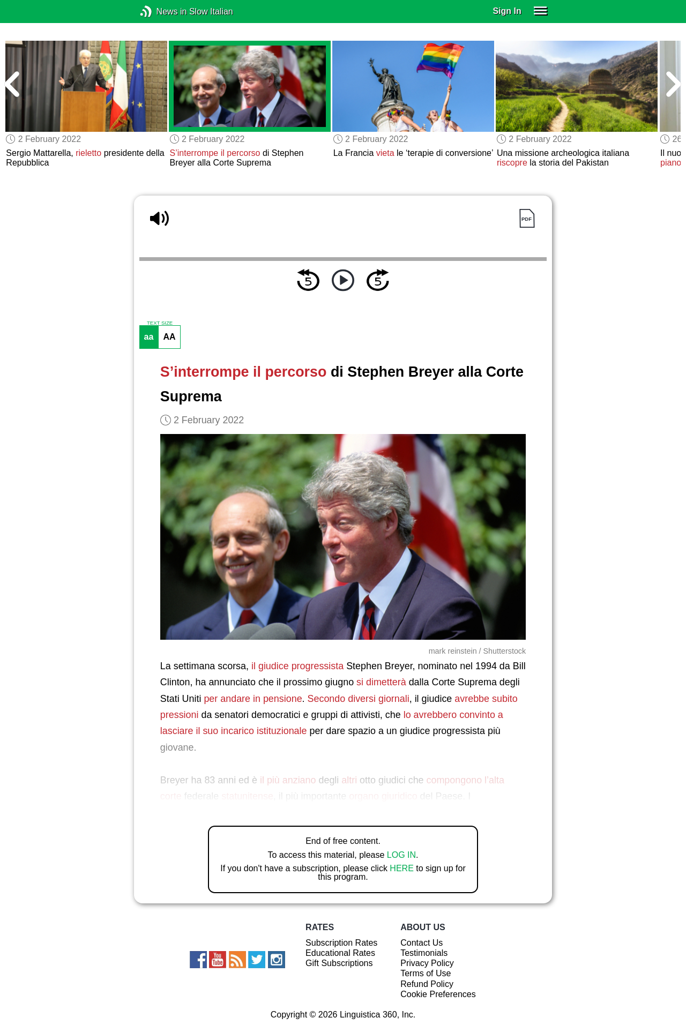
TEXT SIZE (160, 323)
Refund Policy (426, 984)
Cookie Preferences (438, 994)
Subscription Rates (341, 942)
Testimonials (424, 952)
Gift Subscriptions (338, 963)
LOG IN (401, 854)
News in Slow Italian (162, 11)
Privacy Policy (427, 963)
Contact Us (421, 942)
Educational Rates (340, 952)
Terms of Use (425, 973)
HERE (401, 868)
